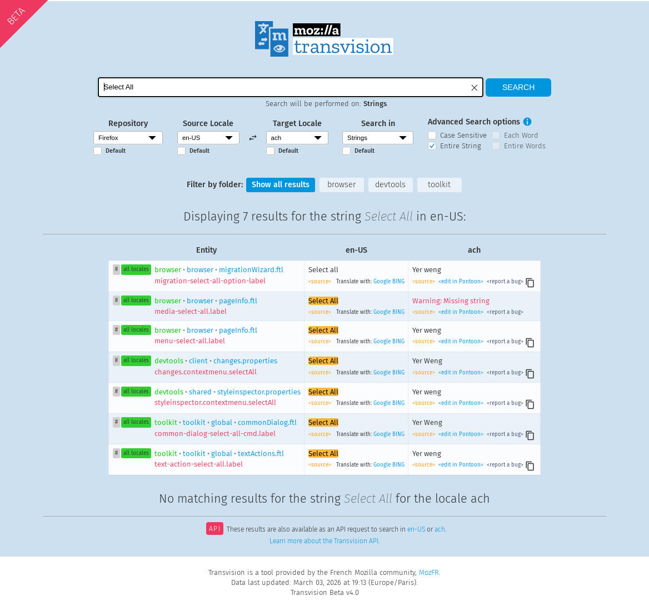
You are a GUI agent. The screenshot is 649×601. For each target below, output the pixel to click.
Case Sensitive (463, 135)
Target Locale (297, 123)
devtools (390, 184)
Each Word (521, 135)
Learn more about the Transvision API (323, 541)
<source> (320, 281)
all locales (136, 269)
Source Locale (208, 123)
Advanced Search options (474, 122)
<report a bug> (504, 281)
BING (398, 281)
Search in (378, 123)
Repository (128, 123)
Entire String (460, 146)
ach (440, 530)
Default (116, 150)
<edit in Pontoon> (460, 281)
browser (341, 184)
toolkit (439, 184)
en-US (416, 530)
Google (382, 281)
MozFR (429, 572)
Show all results (280, 184)
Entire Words (525, 146)
